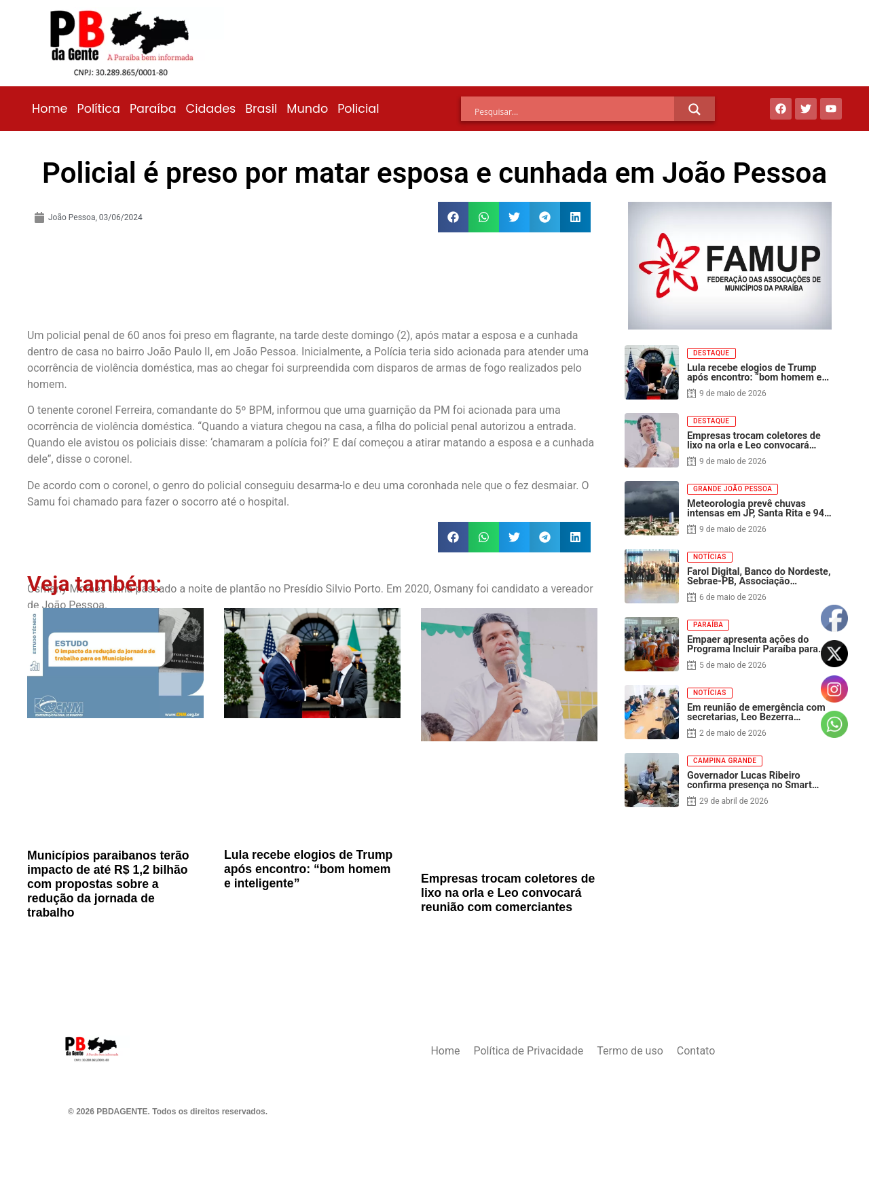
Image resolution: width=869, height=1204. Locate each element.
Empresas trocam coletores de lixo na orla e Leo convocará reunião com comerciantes (508, 893)
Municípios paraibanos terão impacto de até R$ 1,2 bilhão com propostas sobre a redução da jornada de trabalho (108, 884)
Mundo (307, 109)
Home (49, 109)
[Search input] (574, 111)
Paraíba (153, 109)
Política (98, 109)
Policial (358, 109)
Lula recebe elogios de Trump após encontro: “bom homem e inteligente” (308, 869)
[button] (453, 217)
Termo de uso (630, 1050)
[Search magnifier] (694, 109)
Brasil (261, 109)
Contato (696, 1050)
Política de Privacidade (528, 1050)
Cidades (211, 109)
